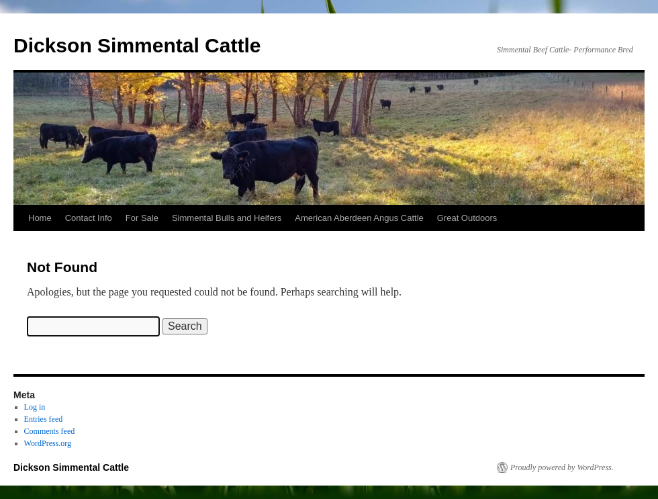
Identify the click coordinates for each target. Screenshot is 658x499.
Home (40, 218)
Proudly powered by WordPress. (562, 467)
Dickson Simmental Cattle (137, 45)
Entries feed (43, 419)
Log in (35, 407)
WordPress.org (47, 443)
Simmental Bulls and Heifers (226, 218)
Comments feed (49, 431)
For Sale (142, 218)
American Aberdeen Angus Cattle (359, 218)
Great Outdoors (467, 218)
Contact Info (88, 218)
